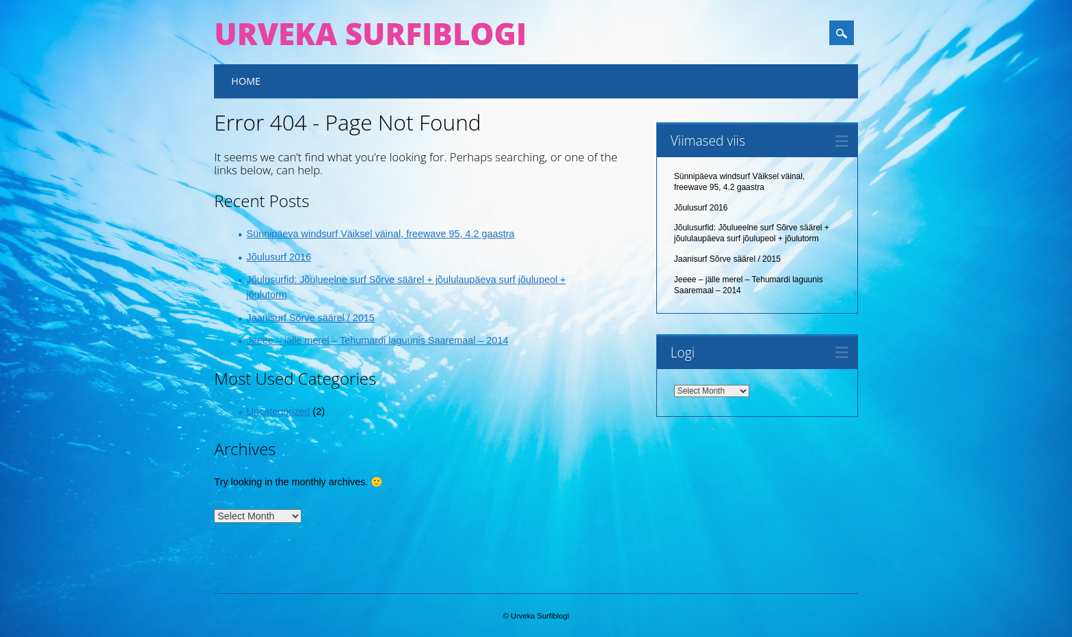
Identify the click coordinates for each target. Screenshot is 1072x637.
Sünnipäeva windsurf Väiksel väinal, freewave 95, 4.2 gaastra (381, 233)
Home (245, 80)
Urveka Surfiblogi (370, 33)
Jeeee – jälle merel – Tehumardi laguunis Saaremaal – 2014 (378, 340)
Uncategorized (278, 411)
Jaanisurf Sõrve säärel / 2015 (311, 317)
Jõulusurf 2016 (279, 257)
